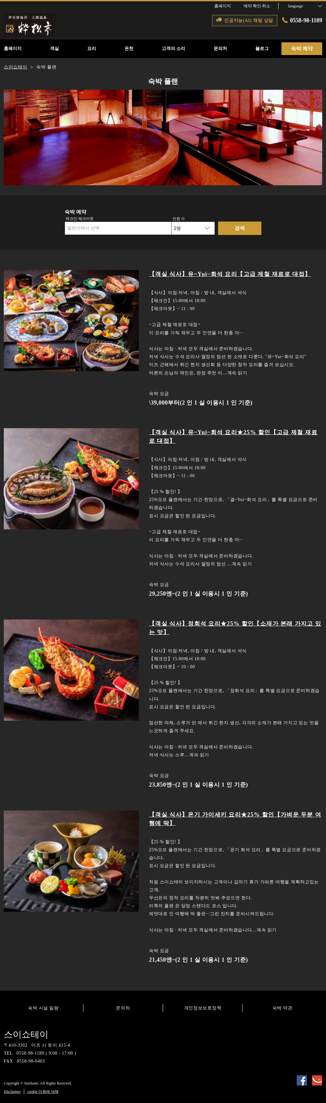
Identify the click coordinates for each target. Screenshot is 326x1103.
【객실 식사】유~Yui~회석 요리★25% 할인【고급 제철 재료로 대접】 (233, 436)
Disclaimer (12, 1091)
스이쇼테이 (26, 1034)
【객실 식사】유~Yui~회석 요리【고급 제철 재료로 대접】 (230, 274)
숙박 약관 (283, 1008)
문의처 (123, 1008)
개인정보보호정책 (203, 1008)
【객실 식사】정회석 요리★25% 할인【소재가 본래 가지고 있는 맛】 (235, 627)
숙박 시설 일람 (43, 1008)
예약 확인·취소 (257, 6)
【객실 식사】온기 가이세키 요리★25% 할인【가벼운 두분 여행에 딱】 (235, 818)
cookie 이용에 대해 (43, 1091)
